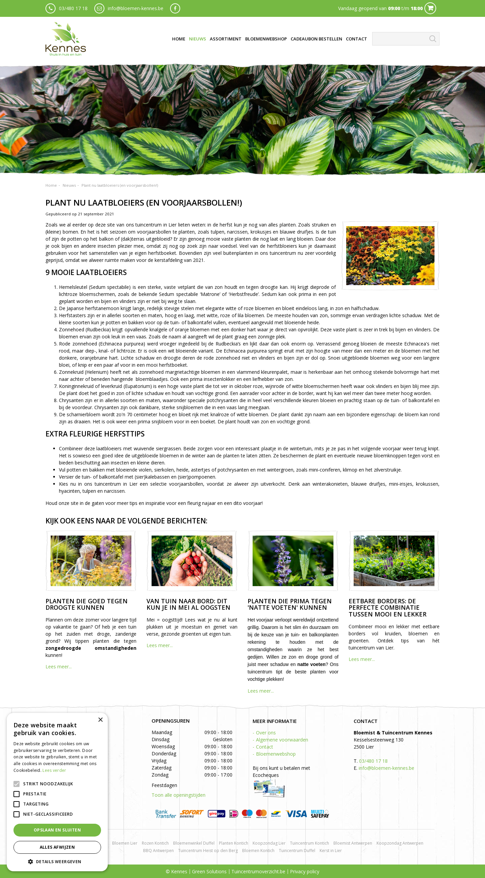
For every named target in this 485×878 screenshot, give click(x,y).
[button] (57, 861)
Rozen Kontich (155, 843)
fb (175, 8)
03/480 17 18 (73, 8)
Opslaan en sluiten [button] (57, 830)
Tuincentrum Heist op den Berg (208, 850)
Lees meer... (58, 666)
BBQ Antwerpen (158, 850)
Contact (264, 747)
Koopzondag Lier (269, 843)
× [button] (100, 720)
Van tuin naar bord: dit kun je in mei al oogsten (188, 604)
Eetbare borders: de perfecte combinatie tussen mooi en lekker (387, 607)
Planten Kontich (233, 843)
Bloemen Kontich (258, 850)
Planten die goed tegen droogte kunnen (86, 604)
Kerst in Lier (331, 850)
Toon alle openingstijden (178, 795)
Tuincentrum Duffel (297, 850)
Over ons (266, 732)
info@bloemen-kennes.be (135, 8)
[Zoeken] (406, 39)
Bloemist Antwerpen (352, 843)
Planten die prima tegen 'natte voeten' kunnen (290, 604)
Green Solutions (209, 871)
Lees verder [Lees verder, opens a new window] (54, 770)
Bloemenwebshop (276, 754)
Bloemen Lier (124, 843)
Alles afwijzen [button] (57, 847)
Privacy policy (304, 871)
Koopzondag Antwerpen (400, 843)
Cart (430, 8)
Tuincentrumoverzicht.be (258, 871)
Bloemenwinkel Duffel (194, 843)
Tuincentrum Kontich (309, 843)
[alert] (57, 792)
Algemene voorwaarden (282, 739)
